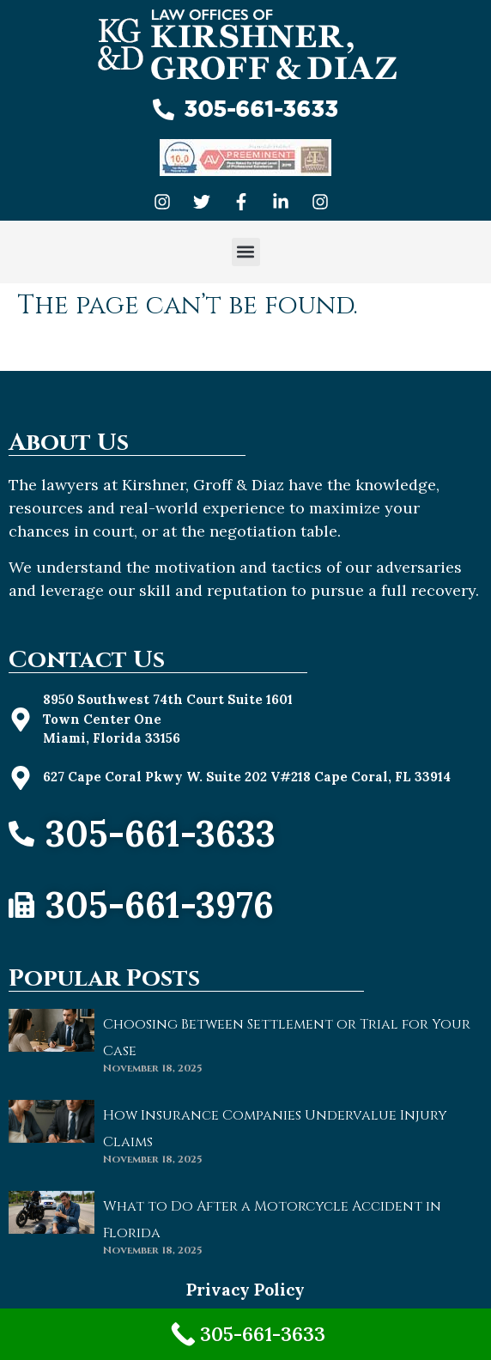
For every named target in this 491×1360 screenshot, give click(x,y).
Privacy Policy (245, 1289)
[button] (246, 252)
